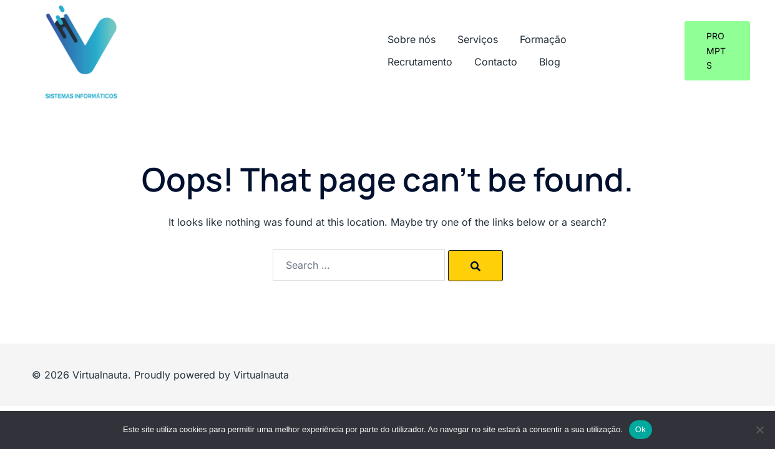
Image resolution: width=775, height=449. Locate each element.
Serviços (477, 39)
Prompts (716, 50)
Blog (549, 62)
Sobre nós (412, 39)
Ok (640, 429)
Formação (543, 39)
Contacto (495, 62)
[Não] (759, 429)
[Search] (475, 265)
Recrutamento (420, 62)
